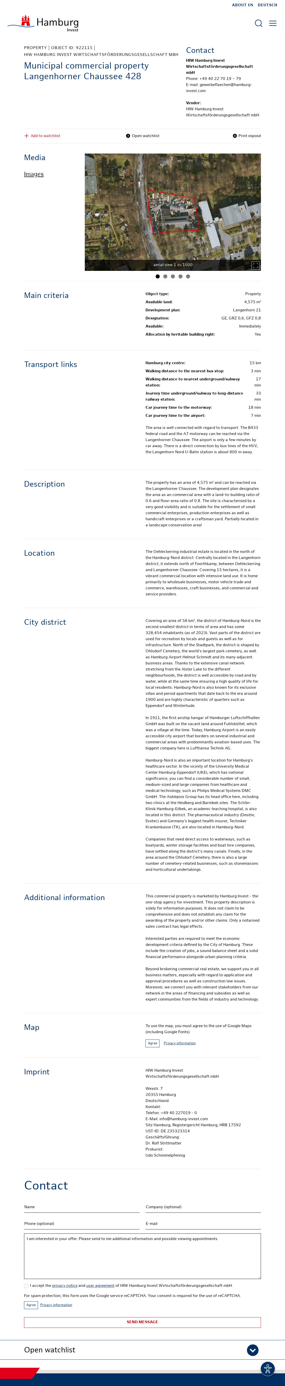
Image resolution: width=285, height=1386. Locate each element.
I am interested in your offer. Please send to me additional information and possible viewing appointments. (142, 1256)
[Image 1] (158, 276)
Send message (142, 1322)
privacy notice (64, 1286)
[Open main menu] (272, 23)
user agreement (100, 1286)
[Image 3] (173, 276)
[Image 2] (165, 276)
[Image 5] (188, 276)
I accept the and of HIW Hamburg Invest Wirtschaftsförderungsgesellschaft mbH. (131, 1286)
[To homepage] (43, 23)
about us (242, 5)
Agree (152, 1043)
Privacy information (180, 1043)
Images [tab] (34, 175)
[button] (142, 1349)
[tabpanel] (173, 212)
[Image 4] (180, 276)
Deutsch (267, 5)
